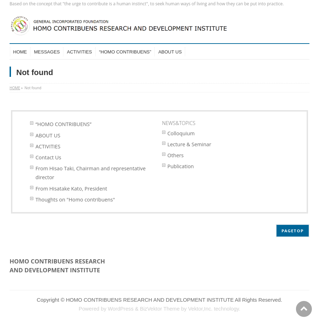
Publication (180, 166)
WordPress (120, 309)
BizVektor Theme (160, 309)
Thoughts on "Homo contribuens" (75, 199)
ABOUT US (47, 135)
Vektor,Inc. (200, 309)
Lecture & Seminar (189, 144)
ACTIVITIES (47, 146)
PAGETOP (292, 230)
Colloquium (181, 133)
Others (175, 155)
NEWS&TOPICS (178, 123)
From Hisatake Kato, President (71, 188)
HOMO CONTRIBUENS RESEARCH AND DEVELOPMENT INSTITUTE (150, 300)
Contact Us (48, 157)
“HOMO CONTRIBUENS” (63, 124)
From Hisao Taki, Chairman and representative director (90, 173)
